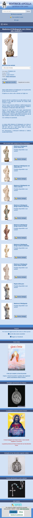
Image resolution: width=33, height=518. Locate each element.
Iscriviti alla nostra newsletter (16, 334)
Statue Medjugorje (11, 76)
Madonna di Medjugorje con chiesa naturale (22, 186)
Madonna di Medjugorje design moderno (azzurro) (21, 205)
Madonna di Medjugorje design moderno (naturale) (21, 245)
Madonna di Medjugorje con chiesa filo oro (22, 166)
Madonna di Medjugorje (20, 303)
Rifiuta (21, 512)
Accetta (13, 512)
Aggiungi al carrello (9, 82)
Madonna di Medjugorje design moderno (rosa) (20, 225)
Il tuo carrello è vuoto (16, 17)
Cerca (28, 11)
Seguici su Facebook (16, 336)
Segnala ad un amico (24, 82)
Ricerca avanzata (16, 14)
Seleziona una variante (8, 65)
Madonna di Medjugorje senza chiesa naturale (20, 264)
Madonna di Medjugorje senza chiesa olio (20, 146)
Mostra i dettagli (20, 159)
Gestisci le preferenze (17, 515)
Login (16, 20)
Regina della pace (19, 283)
